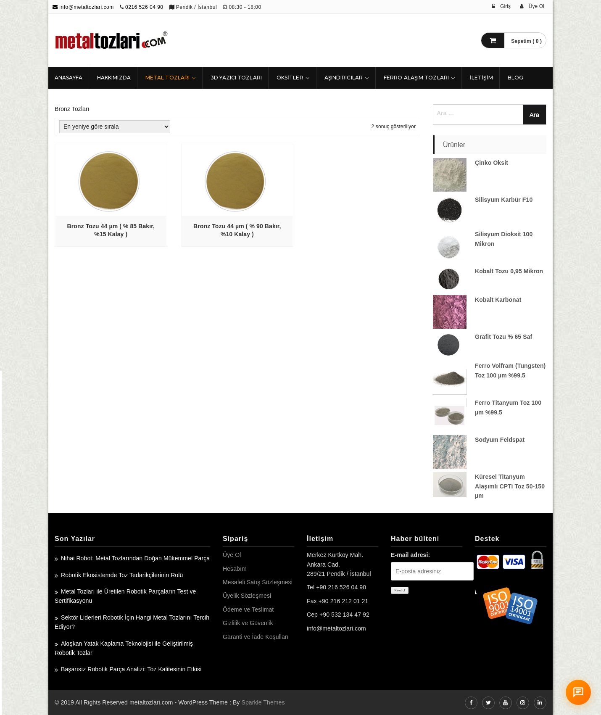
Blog (515, 77)
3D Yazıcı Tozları (236, 77)
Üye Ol (232, 554)
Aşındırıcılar (343, 77)
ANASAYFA (68, 77)
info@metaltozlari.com (83, 7)
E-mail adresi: (410, 554)
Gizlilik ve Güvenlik (248, 623)
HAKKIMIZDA (114, 77)
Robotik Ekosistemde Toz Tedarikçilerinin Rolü (122, 575)
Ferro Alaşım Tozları (416, 77)
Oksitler (290, 77)
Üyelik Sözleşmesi (247, 595)
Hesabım (235, 568)
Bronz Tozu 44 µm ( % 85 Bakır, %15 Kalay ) (111, 230)
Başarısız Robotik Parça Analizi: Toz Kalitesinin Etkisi (131, 669)
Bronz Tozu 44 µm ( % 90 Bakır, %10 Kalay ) (237, 230)
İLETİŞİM (481, 77)
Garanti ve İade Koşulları (256, 636)
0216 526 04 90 (144, 7)
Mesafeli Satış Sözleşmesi (258, 582)
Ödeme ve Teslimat (248, 609)
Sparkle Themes (263, 702)
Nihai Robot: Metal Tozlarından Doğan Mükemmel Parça (135, 558)
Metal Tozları (167, 77)
